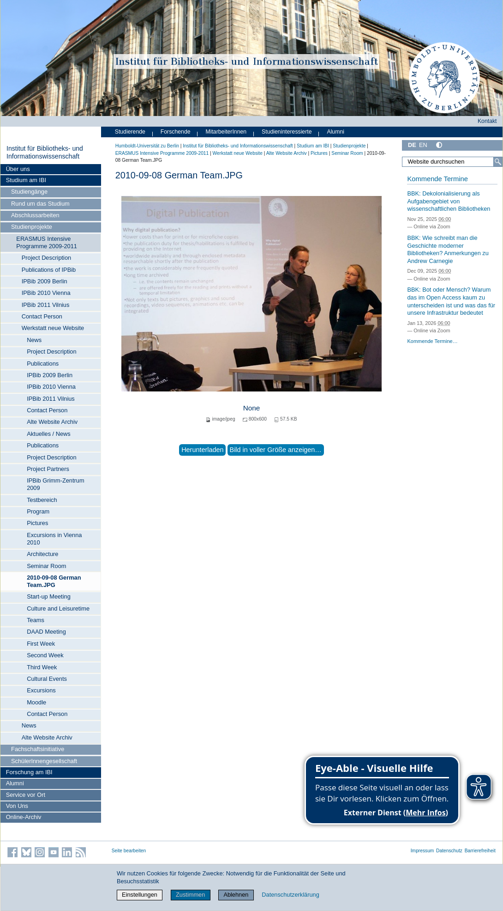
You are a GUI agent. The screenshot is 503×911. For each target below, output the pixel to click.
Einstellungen (139, 894)
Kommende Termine (437, 179)
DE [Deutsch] (412, 144)
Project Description (46, 257)
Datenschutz (449, 850)
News (34, 339)
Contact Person (42, 316)
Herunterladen (202, 449)
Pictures (37, 523)
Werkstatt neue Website (53, 327)
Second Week (45, 655)
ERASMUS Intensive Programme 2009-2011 (46, 242)
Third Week (42, 667)
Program (38, 511)
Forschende (176, 131)
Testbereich (42, 499)
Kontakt (487, 121)
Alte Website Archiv (52, 421)
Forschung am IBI (29, 772)
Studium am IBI (26, 180)
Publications (43, 363)
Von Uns (17, 805)
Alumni (15, 783)
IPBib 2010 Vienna (46, 292)
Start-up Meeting (49, 596)
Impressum (422, 850)
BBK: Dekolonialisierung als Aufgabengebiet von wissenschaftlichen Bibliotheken (448, 201)
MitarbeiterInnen (226, 131)
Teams (35, 620)
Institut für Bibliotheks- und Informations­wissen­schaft (44, 152)
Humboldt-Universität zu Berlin (147, 145)
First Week (41, 643)
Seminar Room (46, 565)
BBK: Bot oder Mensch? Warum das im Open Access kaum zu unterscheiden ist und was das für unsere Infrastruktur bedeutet (451, 301)
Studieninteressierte (286, 131)
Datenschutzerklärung (290, 894)
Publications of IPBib (49, 269)
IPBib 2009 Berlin (44, 281)
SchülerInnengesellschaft (44, 761)
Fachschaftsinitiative (37, 749)
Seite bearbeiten (129, 850)
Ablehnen (235, 894)
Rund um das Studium (40, 203)
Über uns (18, 168)
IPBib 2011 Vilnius (46, 304)
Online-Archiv (24, 816)
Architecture (42, 553)
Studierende (130, 131)
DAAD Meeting (46, 631)
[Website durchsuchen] (452, 162)
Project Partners (48, 468)
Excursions (41, 690)
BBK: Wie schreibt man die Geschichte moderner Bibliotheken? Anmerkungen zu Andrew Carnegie (447, 249)
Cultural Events (47, 678)
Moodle (36, 702)
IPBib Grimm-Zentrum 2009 (55, 484)
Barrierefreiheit (480, 850)
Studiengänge (29, 191)
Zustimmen (190, 894)
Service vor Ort (25, 794)
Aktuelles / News (49, 433)
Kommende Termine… (432, 341)
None (251, 408)
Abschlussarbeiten (35, 215)
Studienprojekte (31, 226)
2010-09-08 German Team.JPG (54, 581)
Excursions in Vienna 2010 (54, 539)
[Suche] (498, 162)
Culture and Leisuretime (58, 608)
